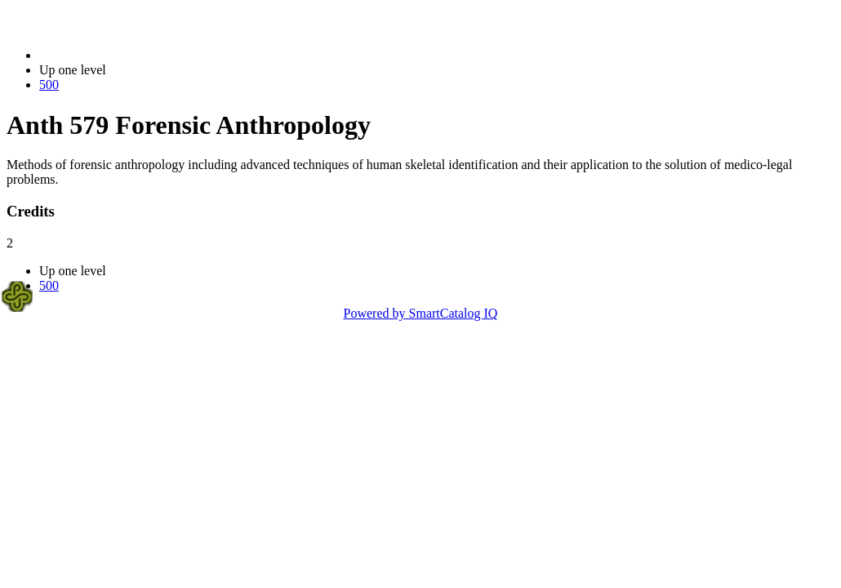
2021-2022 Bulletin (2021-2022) (124, 55)
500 (49, 84)
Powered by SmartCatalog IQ (421, 313)
